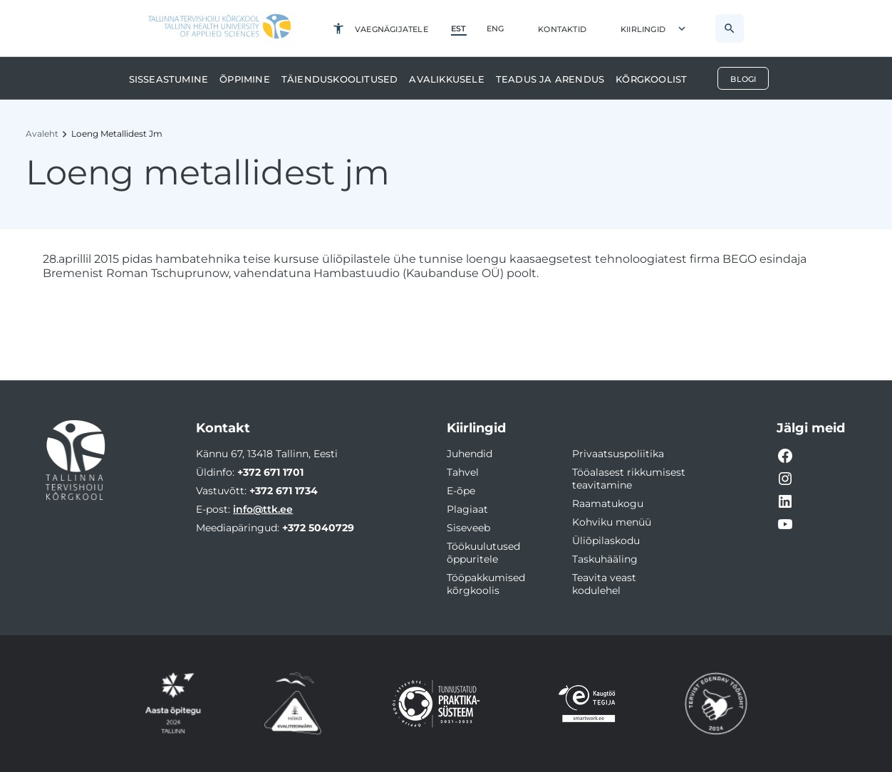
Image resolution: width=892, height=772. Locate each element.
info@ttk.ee (263, 509)
